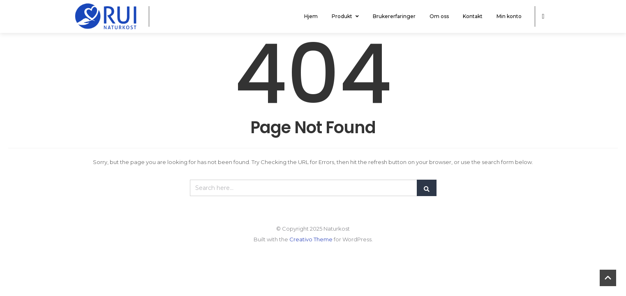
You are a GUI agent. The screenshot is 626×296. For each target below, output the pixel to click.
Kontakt (473, 16)
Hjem (311, 16)
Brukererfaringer (394, 16)
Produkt (345, 16)
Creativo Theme (311, 239)
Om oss (439, 16)
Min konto (509, 16)
